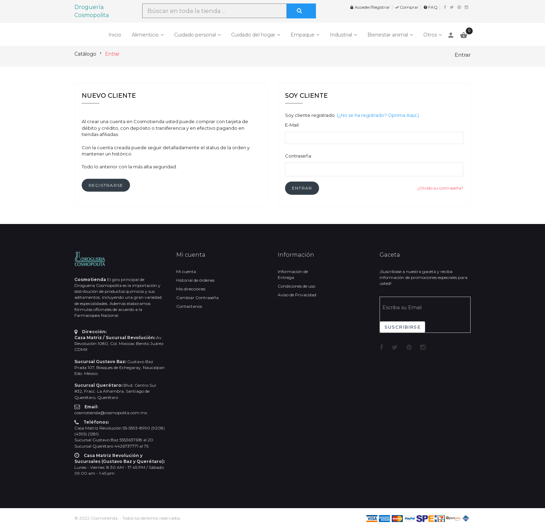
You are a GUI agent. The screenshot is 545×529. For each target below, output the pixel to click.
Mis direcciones (190, 288)
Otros (430, 35)
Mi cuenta (186, 271)
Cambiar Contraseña (197, 297)
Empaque (303, 35)
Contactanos (189, 306)
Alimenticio (145, 35)
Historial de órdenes (195, 280)
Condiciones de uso (296, 286)
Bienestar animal (387, 35)
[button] (302, 188)
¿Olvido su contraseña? (440, 188)
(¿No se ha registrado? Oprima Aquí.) (378, 115)
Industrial (341, 35)
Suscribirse (402, 327)
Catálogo (85, 54)
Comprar (406, 7)
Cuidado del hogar (253, 35)
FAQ (430, 7)
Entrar (112, 54)
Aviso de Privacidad (297, 294)
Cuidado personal (195, 35)
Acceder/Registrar (370, 7)
